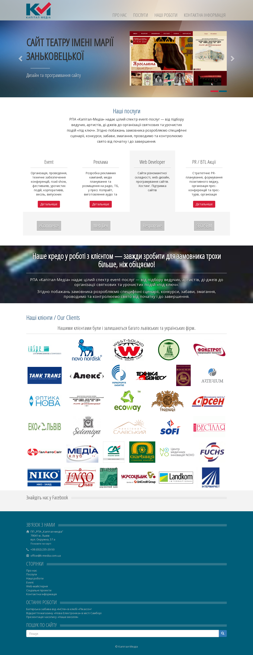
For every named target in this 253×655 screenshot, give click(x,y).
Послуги (140, 15)
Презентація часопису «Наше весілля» (52, 617)
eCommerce (49, 225)
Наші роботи (165, 15)
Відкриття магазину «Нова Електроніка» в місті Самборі (64, 613)
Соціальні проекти (38, 590)
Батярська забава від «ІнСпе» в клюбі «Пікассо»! (59, 609)
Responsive (152, 225)
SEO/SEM (204, 225)
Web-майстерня (37, 586)
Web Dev (100, 225)
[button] (21, 58)
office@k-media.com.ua (46, 555)
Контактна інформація (205, 15)
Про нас (119, 15)
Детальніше (48, 204)
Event (29, 582)
